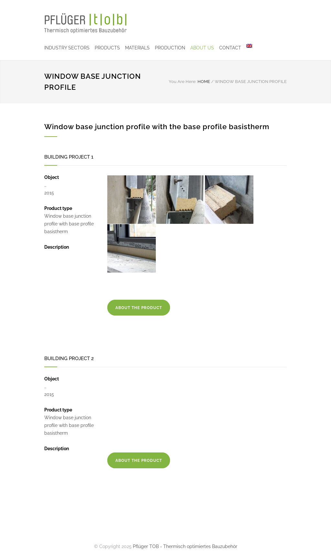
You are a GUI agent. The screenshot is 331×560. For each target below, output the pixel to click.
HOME (204, 81)
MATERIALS (137, 47)
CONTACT (230, 47)
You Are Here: (183, 81)
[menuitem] (246, 48)
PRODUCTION (170, 47)
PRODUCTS (107, 47)
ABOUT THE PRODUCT (138, 308)
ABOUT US (202, 47)
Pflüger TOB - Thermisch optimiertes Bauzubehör (185, 546)
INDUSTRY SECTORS (67, 47)
